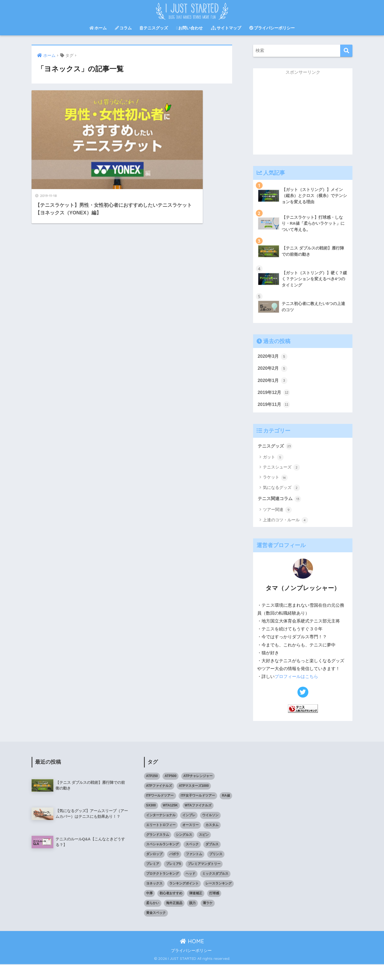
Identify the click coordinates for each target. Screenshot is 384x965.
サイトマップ (226, 28)
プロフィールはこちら (296, 678)
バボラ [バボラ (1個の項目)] (174, 855)
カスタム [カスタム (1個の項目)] (212, 825)
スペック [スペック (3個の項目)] (192, 845)
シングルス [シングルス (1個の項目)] (184, 835)
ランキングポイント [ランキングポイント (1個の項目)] (184, 884)
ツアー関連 (277, 511)
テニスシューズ (281, 468)
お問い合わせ (189, 28)
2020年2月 (273, 368)
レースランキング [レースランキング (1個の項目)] (218, 884)
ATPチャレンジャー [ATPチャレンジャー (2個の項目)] (198, 777)
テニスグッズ (154, 28)
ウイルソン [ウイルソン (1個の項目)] (210, 816)
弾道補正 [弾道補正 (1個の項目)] (195, 894)
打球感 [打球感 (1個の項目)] (214, 894)
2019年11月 (274, 405)
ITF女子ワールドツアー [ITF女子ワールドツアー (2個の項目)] (198, 796)
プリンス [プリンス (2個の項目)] (215, 855)
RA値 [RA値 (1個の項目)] (226, 796)
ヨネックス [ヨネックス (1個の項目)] (154, 884)
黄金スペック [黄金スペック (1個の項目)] (156, 913)
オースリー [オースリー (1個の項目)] (190, 825)
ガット (273, 458)
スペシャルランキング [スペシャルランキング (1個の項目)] (162, 845)
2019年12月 (274, 393)
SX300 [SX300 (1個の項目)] (151, 806)
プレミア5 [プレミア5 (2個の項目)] (173, 865)
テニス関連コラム (280, 500)
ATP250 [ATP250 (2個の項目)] (152, 777)
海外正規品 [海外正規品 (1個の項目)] (174, 904)
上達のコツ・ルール (285, 521)
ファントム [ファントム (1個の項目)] (194, 855)
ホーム (98, 28)
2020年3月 (273, 356)
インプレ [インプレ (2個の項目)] (188, 816)
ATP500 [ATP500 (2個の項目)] (170, 777)
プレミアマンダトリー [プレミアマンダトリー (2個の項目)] (204, 865)
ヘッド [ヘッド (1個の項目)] (190, 874)
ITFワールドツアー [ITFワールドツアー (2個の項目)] (160, 796)
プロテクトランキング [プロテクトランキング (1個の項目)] (162, 874)
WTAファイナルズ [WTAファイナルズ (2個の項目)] (198, 806)
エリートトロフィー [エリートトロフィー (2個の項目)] (161, 825)
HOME (192, 942)
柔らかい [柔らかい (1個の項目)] (152, 904)
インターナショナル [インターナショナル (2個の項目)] (161, 816)
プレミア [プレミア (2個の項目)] (152, 865)
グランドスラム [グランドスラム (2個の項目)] (157, 835)
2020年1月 (273, 380)
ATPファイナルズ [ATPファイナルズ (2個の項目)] (159, 786)
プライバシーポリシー (272, 28)
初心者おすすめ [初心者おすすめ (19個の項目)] (170, 894)
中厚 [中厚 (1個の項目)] (149, 894)
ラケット (275, 478)
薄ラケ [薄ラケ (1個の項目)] (208, 904)
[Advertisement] (303, 116)
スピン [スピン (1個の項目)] (204, 835)
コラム (123, 28)
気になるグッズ (281, 489)
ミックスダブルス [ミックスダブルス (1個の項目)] (215, 874)
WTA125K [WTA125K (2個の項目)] (170, 806)
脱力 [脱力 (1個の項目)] (192, 904)
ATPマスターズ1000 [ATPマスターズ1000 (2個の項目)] (194, 786)
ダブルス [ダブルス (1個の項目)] (212, 845)
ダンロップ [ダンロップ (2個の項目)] (154, 855)
